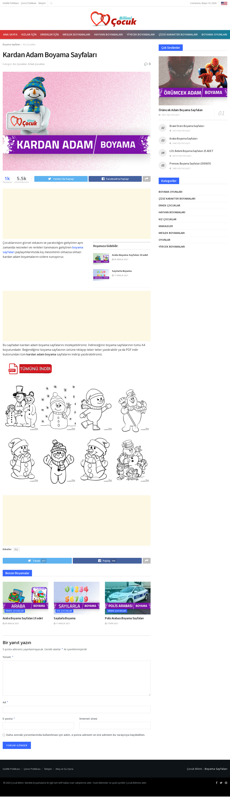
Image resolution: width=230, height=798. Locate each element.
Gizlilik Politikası (11, 3)
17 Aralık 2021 (120, 276)
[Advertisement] (70, 214)
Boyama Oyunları (214, 34)
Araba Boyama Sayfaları (183, 138)
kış (16, 549)
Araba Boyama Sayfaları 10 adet (130, 255)
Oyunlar (164, 239)
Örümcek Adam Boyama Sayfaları (181, 110)
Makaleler (166, 226)
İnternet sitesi (88, 720)
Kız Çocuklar (29, 44)
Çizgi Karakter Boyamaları (178, 34)
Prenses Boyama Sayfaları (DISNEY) (190, 163)
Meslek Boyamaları (76, 34)
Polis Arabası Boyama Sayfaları (124, 620)
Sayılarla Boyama (122, 271)
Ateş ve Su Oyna (64, 770)
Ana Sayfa (10, 34)
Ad (5, 704)
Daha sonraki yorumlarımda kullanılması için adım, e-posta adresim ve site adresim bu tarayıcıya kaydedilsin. (75, 736)
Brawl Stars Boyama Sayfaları (186, 126)
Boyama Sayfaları (11, 44)
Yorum (8, 659)
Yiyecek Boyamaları (141, 34)
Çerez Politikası (28, 3)
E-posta (9, 720)
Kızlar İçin (28, 34)
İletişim (42, 3)
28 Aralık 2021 (120, 260)
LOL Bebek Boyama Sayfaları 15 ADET (191, 151)
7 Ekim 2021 (111, 624)
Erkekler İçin (49, 34)
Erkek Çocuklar (36, 64)
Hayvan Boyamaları (108, 34)
